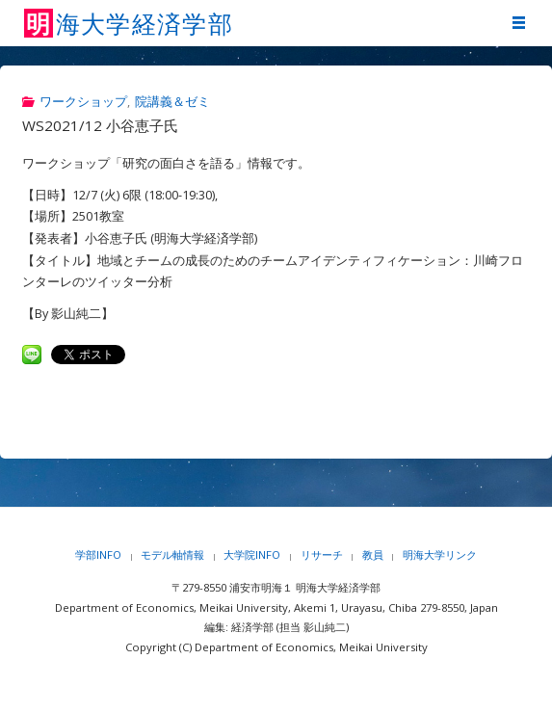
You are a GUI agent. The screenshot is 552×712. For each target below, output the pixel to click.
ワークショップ (83, 101)
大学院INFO (251, 554)
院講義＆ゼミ (172, 101)
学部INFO (98, 554)
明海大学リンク (440, 554)
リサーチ (322, 554)
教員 (372, 554)
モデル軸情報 (172, 554)
